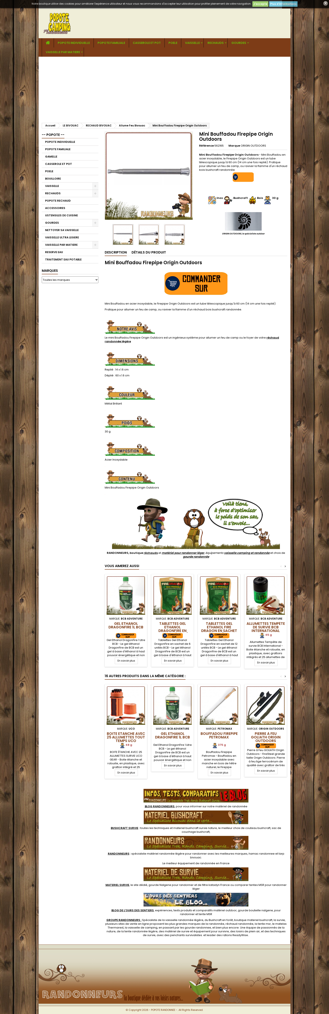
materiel (195, 828)
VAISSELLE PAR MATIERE (63, 52)
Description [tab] (116, 252)
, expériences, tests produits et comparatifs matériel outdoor (174, 910)
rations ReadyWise (235, 935)
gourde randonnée (196, 557)
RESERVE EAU (54, 252)
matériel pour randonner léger (183, 553)
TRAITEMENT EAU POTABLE (63, 259)
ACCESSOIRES (55, 208)
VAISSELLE (192, 43)
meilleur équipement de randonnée (190, 863)
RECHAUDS (216, 43)
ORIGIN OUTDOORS (253, 146)
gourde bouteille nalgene (255, 910)
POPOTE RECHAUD (58, 201)
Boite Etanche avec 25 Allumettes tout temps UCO (126, 737)
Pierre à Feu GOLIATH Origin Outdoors (266, 737)
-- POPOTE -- (53, 134)
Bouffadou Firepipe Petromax (219, 735)
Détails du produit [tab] (149, 252)
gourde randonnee (198, 928)
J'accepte (260, 4)
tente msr (264, 924)
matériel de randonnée (231, 806)
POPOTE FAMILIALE (111, 43)
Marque (234, 146)
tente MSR (205, 914)
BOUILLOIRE (53, 179)
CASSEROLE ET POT (147, 43)
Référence (206, 146)
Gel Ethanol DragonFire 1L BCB (125, 625)
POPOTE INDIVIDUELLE (74, 43)
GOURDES (238, 43)
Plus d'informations (283, 4)
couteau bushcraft (257, 828)
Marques (50, 270)
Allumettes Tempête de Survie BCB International (266, 627)
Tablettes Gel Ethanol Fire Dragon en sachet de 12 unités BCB (219, 629)
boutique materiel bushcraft (253, 920)
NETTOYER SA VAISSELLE (62, 230)
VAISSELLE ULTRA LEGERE (62, 237)
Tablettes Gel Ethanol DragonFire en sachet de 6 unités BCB (172, 630)
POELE (172, 43)
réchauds (151, 553)
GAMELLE (51, 157)
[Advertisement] (164, 88)
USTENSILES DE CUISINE (61, 215)
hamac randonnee (262, 854)
